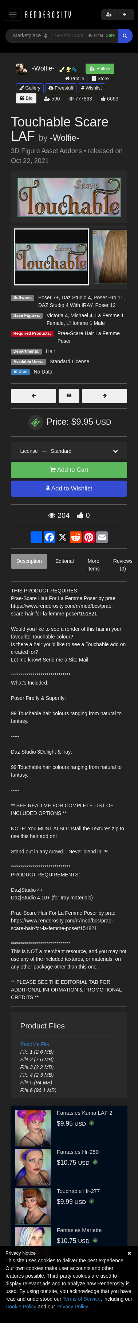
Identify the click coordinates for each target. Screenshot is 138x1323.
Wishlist (91, 88)
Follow (100, 68)
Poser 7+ (48, 297)
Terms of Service (81, 1299)
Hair (50, 351)
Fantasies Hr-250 (78, 1152)
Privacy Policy (72, 1306)
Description (29, 561)
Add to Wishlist (69, 488)
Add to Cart (69, 469)
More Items (93, 565)
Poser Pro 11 (108, 297)
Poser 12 (105, 305)
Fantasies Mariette (79, 1230)
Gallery (29, 88)
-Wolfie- (64, 138)
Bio (26, 98)
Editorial (64, 561)
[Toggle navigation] (12, 14)
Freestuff (61, 88)
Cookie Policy (20, 1306)
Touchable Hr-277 (78, 1191)
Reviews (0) (123, 565)
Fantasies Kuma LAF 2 (85, 1113)
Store (100, 78)
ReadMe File (34, 1044)
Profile (74, 78)
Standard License (69, 361)
